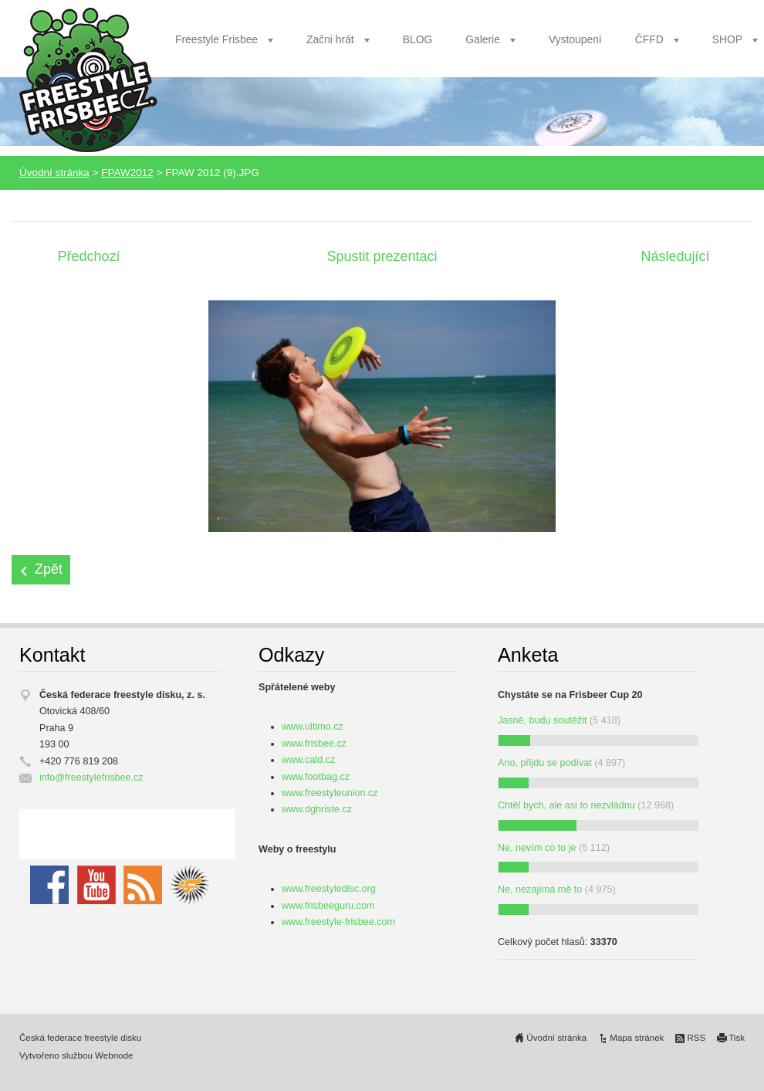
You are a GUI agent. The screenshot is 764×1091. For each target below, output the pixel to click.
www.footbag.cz (316, 776)
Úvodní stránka (54, 172)
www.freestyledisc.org (329, 888)
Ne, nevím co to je (537, 847)
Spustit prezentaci (381, 256)
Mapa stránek (637, 1037)
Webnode (114, 1055)
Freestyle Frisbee (216, 39)
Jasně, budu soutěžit (542, 720)
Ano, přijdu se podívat (545, 762)
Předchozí (88, 256)
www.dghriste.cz (317, 809)
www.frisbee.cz (314, 743)
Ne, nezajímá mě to (540, 889)
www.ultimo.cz (312, 726)
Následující (675, 256)
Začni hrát (330, 39)
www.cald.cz (308, 759)
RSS (696, 1037)
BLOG (418, 39)
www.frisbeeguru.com (328, 905)
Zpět (49, 569)
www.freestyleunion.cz (330, 793)
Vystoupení (575, 39)
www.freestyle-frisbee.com (338, 922)
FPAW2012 (127, 172)
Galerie (482, 39)
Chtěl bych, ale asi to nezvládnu (566, 805)
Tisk (737, 1037)
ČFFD (649, 39)
